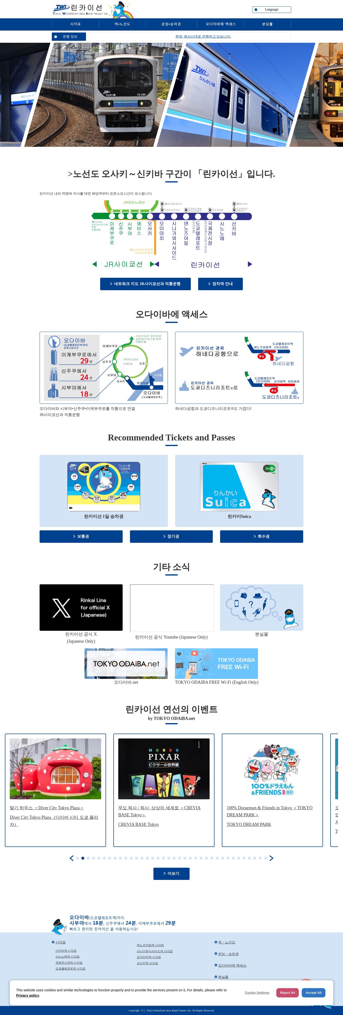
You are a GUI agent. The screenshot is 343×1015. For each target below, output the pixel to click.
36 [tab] (265, 858)
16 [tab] (158, 858)
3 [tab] (88, 858)
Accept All (314, 992)
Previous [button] (72, 858)
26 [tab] (211, 858)
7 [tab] (109, 858)
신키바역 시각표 (66, 950)
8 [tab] (115, 858)
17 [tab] (163, 858)
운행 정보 (70, 36)
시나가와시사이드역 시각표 (155, 951)
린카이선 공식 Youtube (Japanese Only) (171, 637)
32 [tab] (244, 858)
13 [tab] (141, 858)
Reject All (287, 992)
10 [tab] (125, 858)
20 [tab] (179, 858)
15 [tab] (152, 858)
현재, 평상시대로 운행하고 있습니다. (217, 36)
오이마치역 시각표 (149, 957)
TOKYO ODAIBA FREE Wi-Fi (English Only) (216, 682)
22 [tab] (190, 858)
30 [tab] (233, 858)
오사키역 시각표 (147, 963)
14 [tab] (147, 858)
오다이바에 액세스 (220, 24)
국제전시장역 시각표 (69, 962)
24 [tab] (201, 858)
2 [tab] (82, 858)
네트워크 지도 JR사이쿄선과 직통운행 (147, 284)
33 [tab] (249, 858)
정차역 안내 (222, 284)
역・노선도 (122, 24)
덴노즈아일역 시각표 (150, 945)
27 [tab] (217, 858)
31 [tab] (238, 858)
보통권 (83, 536)
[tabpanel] (55, 790)
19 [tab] (174, 858)
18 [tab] (168, 858)
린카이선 (80, 10)
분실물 (267, 24)
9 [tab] (120, 858)
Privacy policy (27, 995)
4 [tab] (93, 858)
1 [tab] (77, 858)
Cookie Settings (257, 992)
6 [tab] (104, 858)
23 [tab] (195, 858)
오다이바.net (126, 682)
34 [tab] (254, 858)
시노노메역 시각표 (67, 956)
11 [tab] (131, 858)
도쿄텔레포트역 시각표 (70, 968)
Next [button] (271, 858)
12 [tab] (136, 858)
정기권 (173, 536)
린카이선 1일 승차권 (104, 516)
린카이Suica (239, 516)
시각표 (75, 24)
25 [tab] (206, 858)
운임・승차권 (171, 24)
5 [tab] (98, 858)
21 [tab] (184, 858)
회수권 (263, 536)
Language (271, 9)
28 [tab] (222, 858)
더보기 (173, 873)
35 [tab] (260, 858)
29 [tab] (227, 858)
